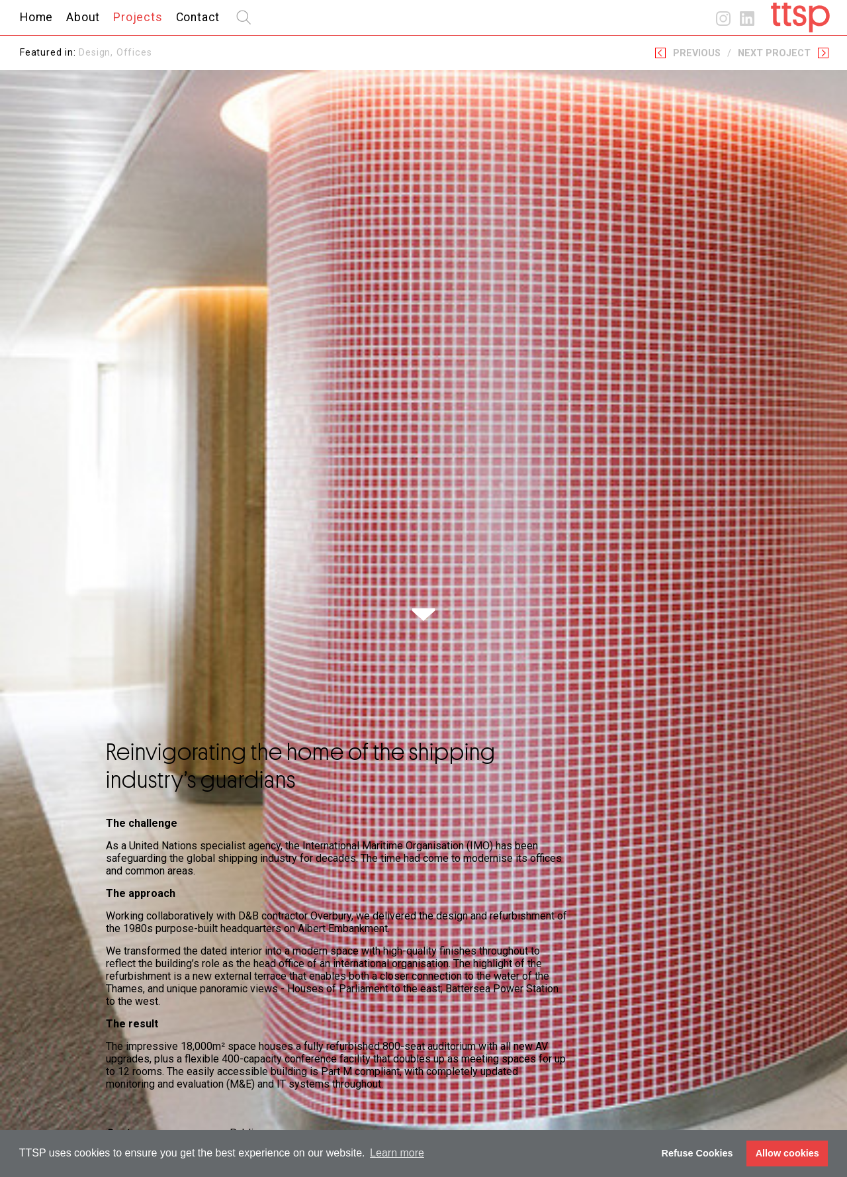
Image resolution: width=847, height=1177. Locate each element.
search (243, 17)
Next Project (774, 53)
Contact (198, 17)
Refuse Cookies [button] (697, 1153)
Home (36, 17)
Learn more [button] (397, 1152)
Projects (137, 17)
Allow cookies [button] (787, 1153)
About (83, 17)
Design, (97, 52)
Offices (134, 52)
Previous (697, 53)
